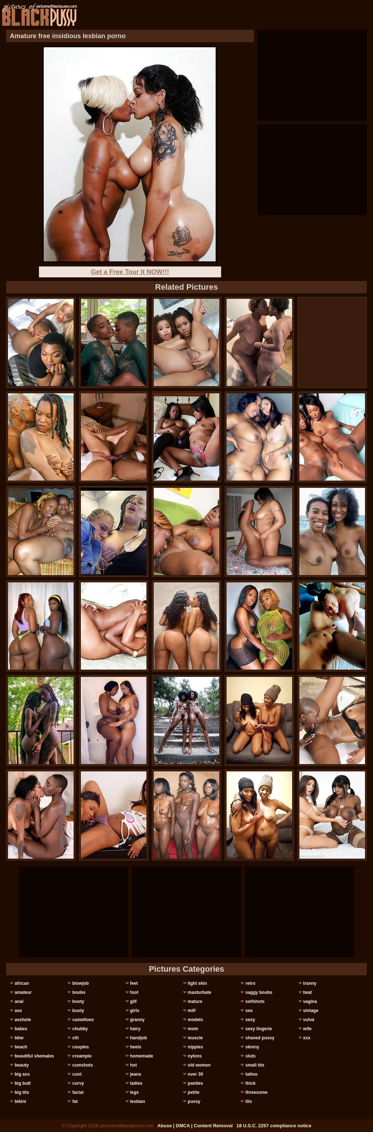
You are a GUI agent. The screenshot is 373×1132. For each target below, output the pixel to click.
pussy (194, 1101)
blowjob (80, 983)
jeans (135, 1074)
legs (134, 1092)
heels (135, 1046)
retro (250, 983)
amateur (23, 992)
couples (80, 1046)
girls (134, 1010)
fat (75, 1101)
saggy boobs (259, 992)
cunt (77, 1074)
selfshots (255, 1001)
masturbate (199, 992)
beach (21, 1046)
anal (19, 1001)
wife (307, 1028)
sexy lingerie (259, 1028)
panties (195, 1083)
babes (21, 1028)
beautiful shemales (34, 1056)
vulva (308, 1019)
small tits (255, 1065)
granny (137, 1019)
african (22, 983)
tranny (310, 983)
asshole (23, 1019)
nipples (195, 1046)
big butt (23, 1083)
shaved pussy (260, 1037)
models (195, 1019)
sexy (250, 1019)
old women (199, 1065)
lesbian (137, 1101)
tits (249, 1101)
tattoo (252, 1074)
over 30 (195, 1074)
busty (78, 1010)
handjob (138, 1037)
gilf (133, 1001)
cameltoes (83, 1019)
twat (307, 992)
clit (75, 1037)
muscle (195, 1037)
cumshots (82, 1065)
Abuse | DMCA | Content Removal (195, 1125)
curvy (78, 1083)
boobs (79, 992)
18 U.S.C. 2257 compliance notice (273, 1125)
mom (193, 1028)
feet (134, 983)
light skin (197, 983)
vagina (310, 1001)
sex (249, 1010)
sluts (251, 1056)
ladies (136, 1083)
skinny (252, 1046)
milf (191, 1010)
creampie (82, 1056)
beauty (22, 1065)
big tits (22, 1092)
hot (133, 1065)
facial (78, 1092)
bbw (19, 1037)
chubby (80, 1028)
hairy (135, 1028)
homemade (141, 1056)
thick (251, 1083)
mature (195, 1001)
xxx (306, 1037)
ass (18, 1010)
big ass (22, 1074)
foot (134, 992)
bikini (20, 1101)
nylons (195, 1056)
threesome (257, 1092)
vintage (310, 1010)
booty (78, 1001)
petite (193, 1092)
